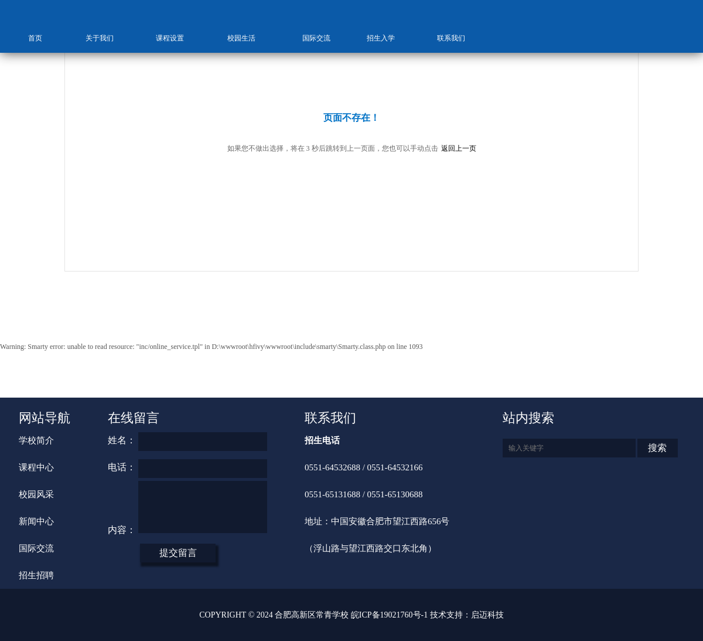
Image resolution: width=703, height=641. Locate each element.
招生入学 (387, 38)
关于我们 (105, 38)
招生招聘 (36, 575)
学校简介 (36, 440)
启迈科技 (487, 615)
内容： (122, 530)
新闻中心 (36, 521)
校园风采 (36, 494)
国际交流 (316, 38)
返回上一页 (458, 148)
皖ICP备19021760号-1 (389, 615)
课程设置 (176, 38)
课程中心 (36, 467)
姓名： (122, 440)
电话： (122, 467)
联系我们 (457, 38)
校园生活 (246, 38)
